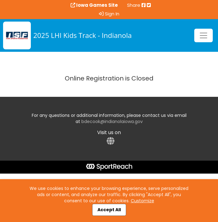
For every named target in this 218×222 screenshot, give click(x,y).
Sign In (109, 14)
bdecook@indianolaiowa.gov (112, 121)
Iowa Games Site (94, 5)
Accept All (109, 210)
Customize (142, 201)
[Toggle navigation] (203, 35)
